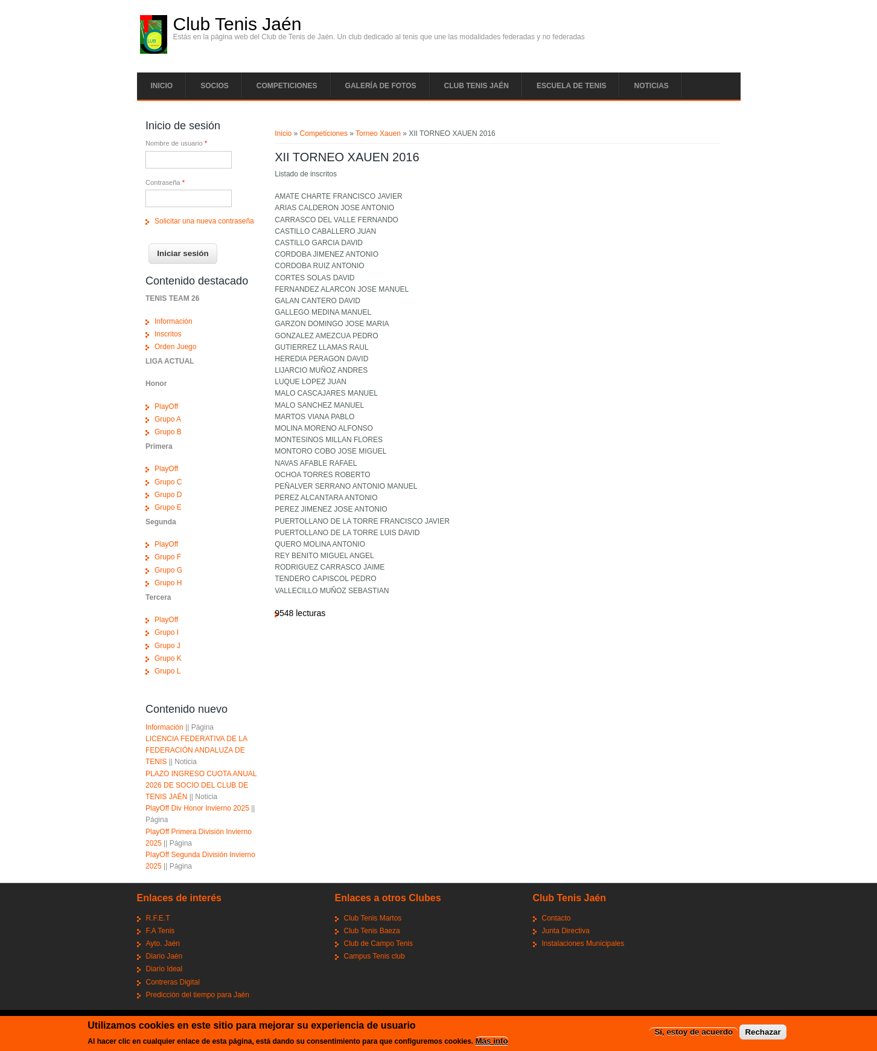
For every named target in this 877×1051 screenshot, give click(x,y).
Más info (492, 1041)
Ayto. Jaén (163, 943)
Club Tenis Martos (373, 918)
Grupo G (168, 570)
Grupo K (168, 658)
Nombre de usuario (176, 143)
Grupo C (168, 482)
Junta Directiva (566, 931)
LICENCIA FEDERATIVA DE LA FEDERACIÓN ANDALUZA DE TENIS (196, 750)
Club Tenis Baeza (372, 931)
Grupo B (168, 432)
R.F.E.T (158, 918)
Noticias (651, 86)
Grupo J (167, 645)
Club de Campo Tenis (378, 943)
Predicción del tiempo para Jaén (197, 995)
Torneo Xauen (378, 133)
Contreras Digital (173, 982)
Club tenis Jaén (476, 86)
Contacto (556, 918)
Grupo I (167, 632)
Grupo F (168, 557)
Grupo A (168, 419)
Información (174, 321)
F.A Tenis (160, 931)
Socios (214, 86)
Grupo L (167, 671)
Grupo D (168, 494)
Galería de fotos (380, 86)
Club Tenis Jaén (237, 24)
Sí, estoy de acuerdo (693, 1032)
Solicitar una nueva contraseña (204, 221)
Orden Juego (175, 346)
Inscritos (168, 334)
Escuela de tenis (572, 86)
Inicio (162, 86)
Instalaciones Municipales (583, 943)
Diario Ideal (164, 969)
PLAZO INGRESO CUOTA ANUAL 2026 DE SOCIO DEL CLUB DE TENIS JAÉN (201, 785)
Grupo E (168, 507)
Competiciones (287, 86)
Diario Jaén (164, 956)
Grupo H (168, 583)
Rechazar (762, 1032)
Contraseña (165, 182)
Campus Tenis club (374, 956)
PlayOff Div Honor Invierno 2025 (197, 808)
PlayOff (166, 406)
